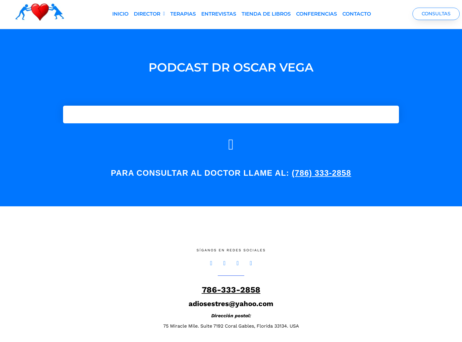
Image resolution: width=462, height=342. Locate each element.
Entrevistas (218, 14)
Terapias (183, 14)
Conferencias (316, 14)
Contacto (356, 14)
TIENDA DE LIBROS (266, 14)
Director (149, 13)
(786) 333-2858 (321, 173)
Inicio (120, 14)
